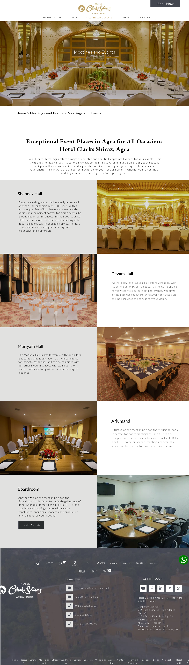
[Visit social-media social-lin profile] (160, 588)
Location (88, 660)
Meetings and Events (99, 17)
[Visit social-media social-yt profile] (143, 588)
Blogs (156, 660)
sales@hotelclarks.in (87, 597)
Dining (74, 17)
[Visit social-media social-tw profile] (169, 588)
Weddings (143, 17)
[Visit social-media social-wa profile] (178, 588)
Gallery (77, 660)
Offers (125, 17)
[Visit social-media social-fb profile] (152, 588)
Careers (146, 660)
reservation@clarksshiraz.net (92, 588)
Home (21, 113)
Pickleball (167, 660)
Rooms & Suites (52, 17)
